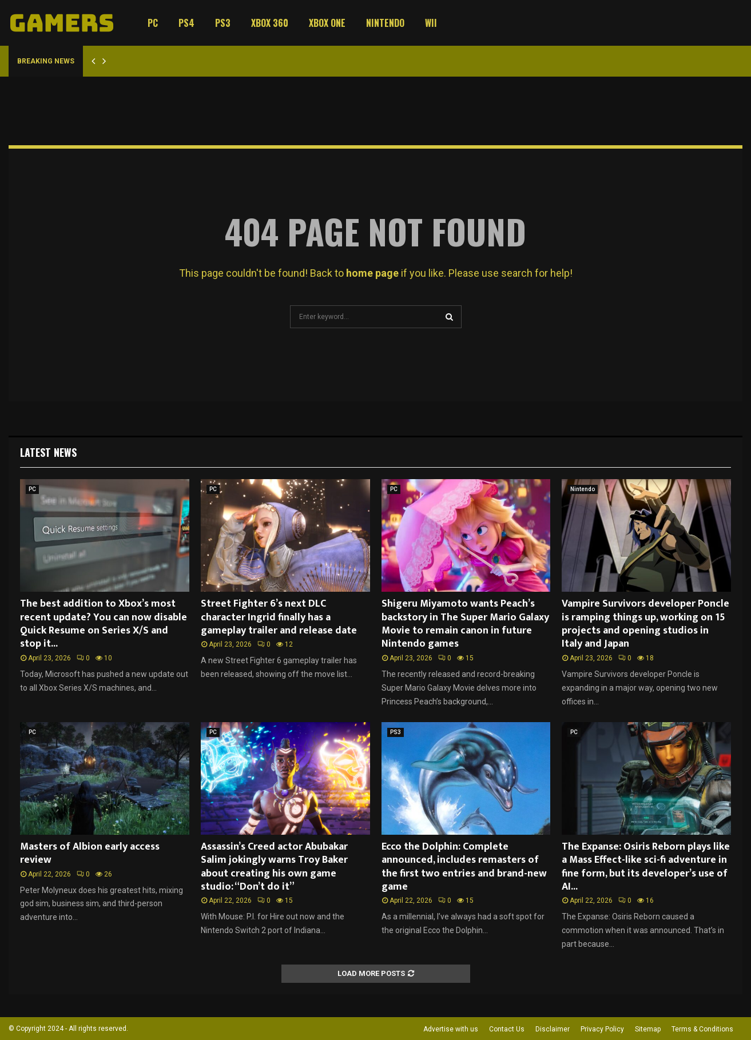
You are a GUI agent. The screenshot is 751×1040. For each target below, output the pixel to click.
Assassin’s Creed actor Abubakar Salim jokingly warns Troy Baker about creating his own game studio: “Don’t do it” (274, 866)
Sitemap (648, 1029)
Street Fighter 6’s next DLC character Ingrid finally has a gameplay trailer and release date (279, 617)
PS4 (186, 23)
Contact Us (506, 1029)
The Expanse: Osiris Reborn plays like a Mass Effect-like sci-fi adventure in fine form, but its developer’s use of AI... (646, 866)
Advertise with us (450, 1029)
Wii (431, 23)
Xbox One (327, 23)
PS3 (223, 23)
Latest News (48, 452)
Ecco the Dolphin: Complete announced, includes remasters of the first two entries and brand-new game (464, 866)
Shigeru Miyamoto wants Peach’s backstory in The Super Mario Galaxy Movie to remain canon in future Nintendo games (465, 623)
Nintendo (385, 23)
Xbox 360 (269, 23)
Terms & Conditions (702, 1029)
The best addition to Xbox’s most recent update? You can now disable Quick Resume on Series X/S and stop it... (103, 623)
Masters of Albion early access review (90, 853)
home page (372, 273)
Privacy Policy (602, 1029)
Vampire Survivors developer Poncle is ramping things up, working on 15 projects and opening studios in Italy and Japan (645, 623)
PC (153, 23)
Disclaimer (552, 1029)
